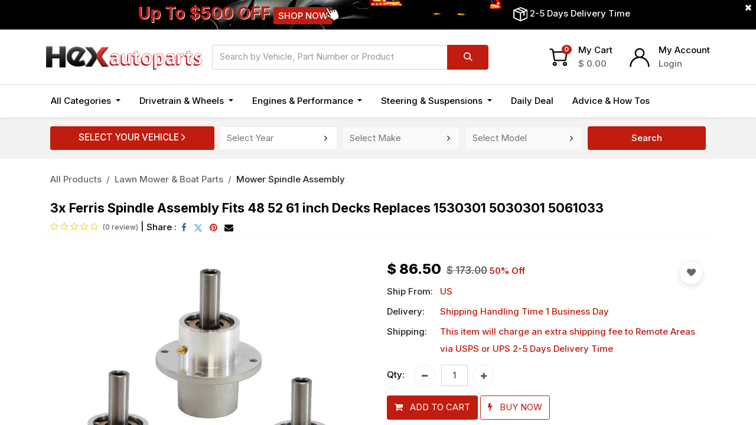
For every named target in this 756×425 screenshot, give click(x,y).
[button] (432, 407)
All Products (76, 179)
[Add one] (483, 375)
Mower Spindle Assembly (290, 179)
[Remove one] (424, 375)
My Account (684, 49)
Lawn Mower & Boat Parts (169, 179)
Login (670, 63)
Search (646, 137)
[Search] (467, 57)
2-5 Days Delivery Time (580, 13)
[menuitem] (532, 101)
